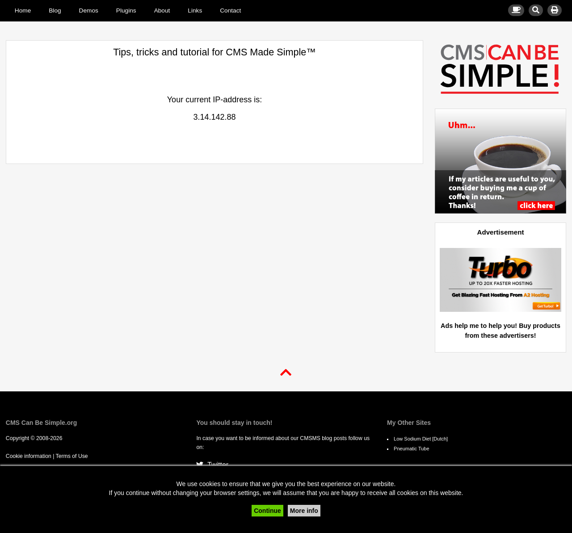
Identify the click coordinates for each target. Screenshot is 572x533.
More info (304, 510)
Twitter (212, 465)
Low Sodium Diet (412, 438)
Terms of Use (72, 456)
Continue (267, 510)
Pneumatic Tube (411, 448)
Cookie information (28, 456)
